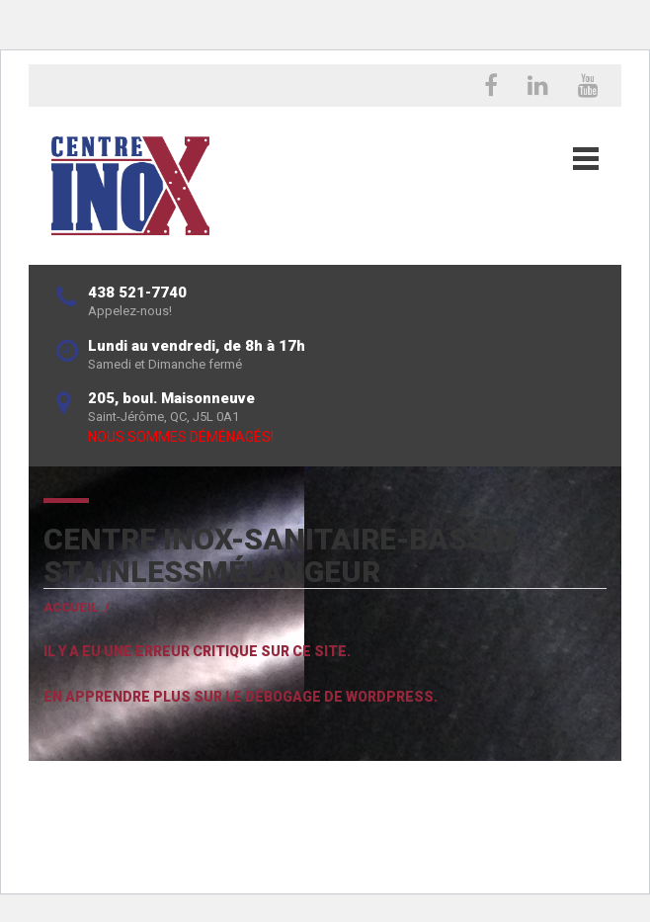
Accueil (71, 607)
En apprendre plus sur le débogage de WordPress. (240, 697)
